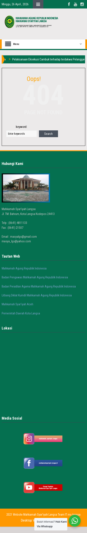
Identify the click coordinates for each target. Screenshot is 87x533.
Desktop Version (32, 520)
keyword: (21, 127)
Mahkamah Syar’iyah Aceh (17, 304)
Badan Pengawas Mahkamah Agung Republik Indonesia (35, 277)
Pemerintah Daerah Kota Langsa (21, 313)
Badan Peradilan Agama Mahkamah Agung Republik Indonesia (39, 286)
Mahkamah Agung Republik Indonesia (24, 268)
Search (48, 133)
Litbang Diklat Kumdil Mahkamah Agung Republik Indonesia (37, 295)
